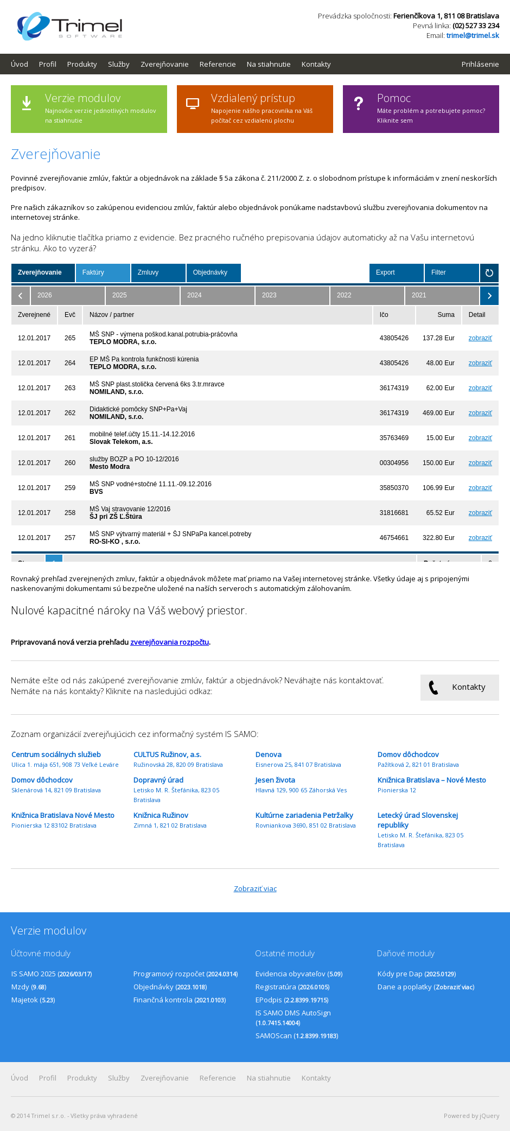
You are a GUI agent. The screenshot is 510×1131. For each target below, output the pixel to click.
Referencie (218, 64)
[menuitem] (25, 64)
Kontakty (316, 64)
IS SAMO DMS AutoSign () (293, 1017)
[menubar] (176, 64)
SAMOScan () (297, 1035)
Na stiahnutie (269, 64)
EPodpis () (292, 1000)
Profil (47, 64)
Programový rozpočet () (185, 973)
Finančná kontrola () (179, 1000)
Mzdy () (28, 987)
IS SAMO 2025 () (51, 973)
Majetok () (33, 1000)
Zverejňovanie (165, 64)
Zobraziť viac (255, 888)
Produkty (82, 64)
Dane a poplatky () (426, 987)
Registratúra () (292, 987)
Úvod (19, 64)
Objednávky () (170, 987)
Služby (119, 64)
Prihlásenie (480, 64)
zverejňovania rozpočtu (169, 642)
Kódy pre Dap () (417, 973)
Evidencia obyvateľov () (299, 973)
